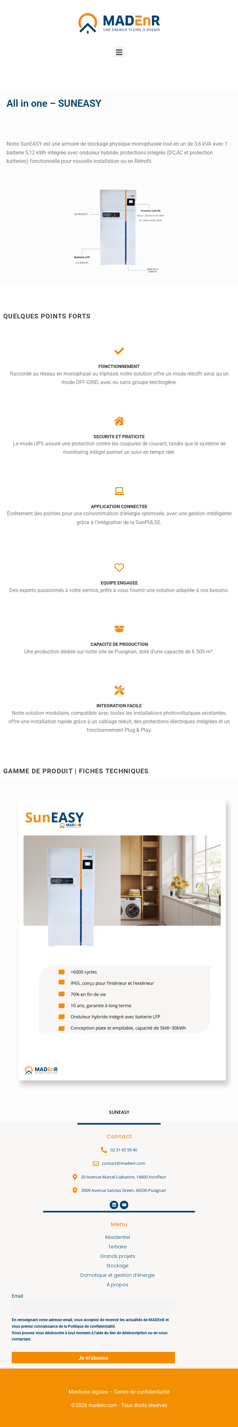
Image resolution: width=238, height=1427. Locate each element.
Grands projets (119, 1256)
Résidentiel (119, 1237)
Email (17, 1296)
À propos (119, 1284)
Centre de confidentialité (141, 1392)
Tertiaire (119, 1246)
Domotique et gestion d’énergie (119, 1275)
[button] (119, 52)
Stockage (119, 1265)
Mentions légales (88, 1392)
